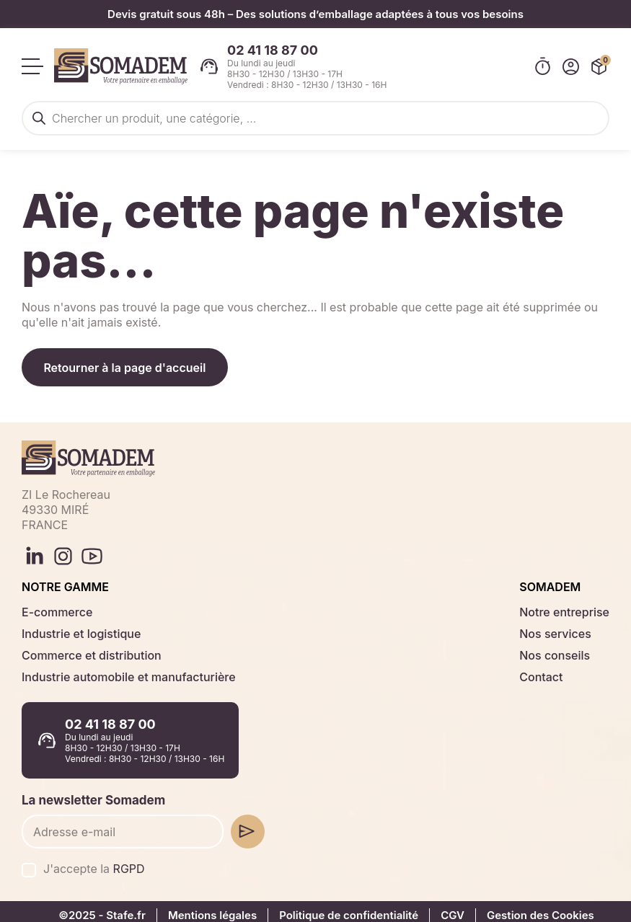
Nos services (559, 627)
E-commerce (54, 606)
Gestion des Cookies (534, 907)
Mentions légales (209, 907)
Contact (546, 671)
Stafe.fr (125, 907)
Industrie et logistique (76, 627)
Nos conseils (559, 649)
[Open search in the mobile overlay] (315, 113)
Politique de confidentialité (344, 907)
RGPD (123, 860)
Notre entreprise (567, 606)
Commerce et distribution (86, 649)
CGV (447, 907)
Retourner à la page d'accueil (126, 362)
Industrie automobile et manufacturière (120, 671)
